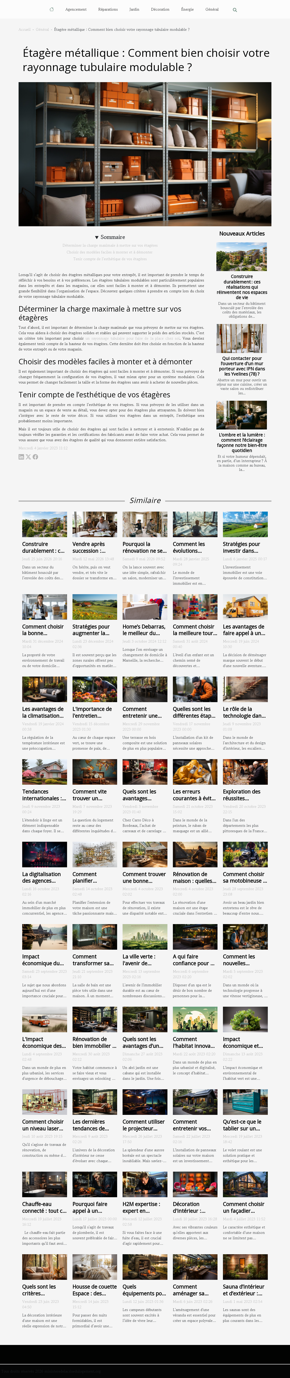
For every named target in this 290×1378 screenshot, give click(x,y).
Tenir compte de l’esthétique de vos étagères (110, 259)
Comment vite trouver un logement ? (89, 798)
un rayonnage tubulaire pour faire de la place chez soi (133, 338)
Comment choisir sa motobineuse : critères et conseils (243, 884)
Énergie (187, 9)
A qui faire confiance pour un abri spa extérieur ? (195, 966)
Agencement (76, 9)
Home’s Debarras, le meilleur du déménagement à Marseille (144, 637)
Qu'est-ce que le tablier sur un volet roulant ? (242, 1128)
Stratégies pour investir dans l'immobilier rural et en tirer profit (244, 554)
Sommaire (113, 237)
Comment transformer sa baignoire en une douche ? (92, 966)
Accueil (25, 29)
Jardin (134, 9)
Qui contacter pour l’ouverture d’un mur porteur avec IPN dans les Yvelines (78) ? (242, 366)
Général (212, 9)
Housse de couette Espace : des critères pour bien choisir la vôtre (94, 1297)
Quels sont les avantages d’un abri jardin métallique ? (141, 1049)
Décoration (160, 9)
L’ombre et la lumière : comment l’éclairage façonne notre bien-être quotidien (242, 442)
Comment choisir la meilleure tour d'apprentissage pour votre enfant (194, 637)
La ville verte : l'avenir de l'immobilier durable (139, 966)
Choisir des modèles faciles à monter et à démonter (110, 252)
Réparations (108, 9)
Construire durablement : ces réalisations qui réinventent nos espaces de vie (242, 286)
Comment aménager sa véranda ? (188, 1293)
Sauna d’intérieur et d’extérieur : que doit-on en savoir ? (243, 1297)
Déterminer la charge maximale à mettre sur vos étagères (110, 245)
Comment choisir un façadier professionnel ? (243, 1210)
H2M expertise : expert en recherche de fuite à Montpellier (145, 1214)
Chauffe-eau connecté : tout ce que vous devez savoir (43, 1214)
